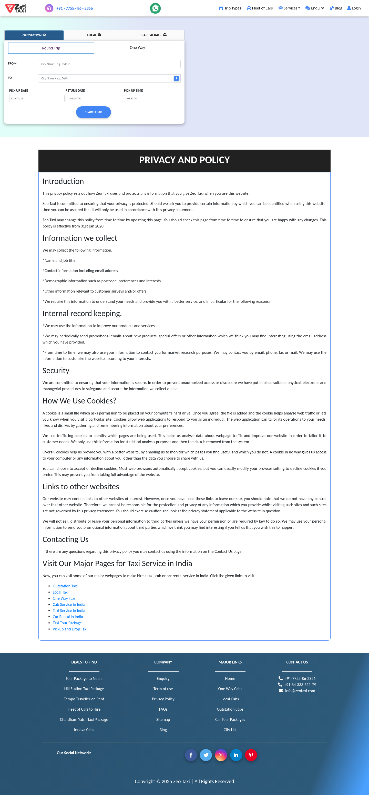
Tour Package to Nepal (84, 678)
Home (230, 678)
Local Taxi (60, 592)
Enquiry (314, 8)
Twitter (206, 755)
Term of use (163, 688)
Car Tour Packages (230, 719)
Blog (335, 8)
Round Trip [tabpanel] (51, 48)
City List (230, 729)
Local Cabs (230, 699)
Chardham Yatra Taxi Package (84, 719)
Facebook (191, 755)
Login (354, 8)
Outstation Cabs (230, 709)
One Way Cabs (230, 688)
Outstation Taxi (65, 586)
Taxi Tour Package (67, 622)
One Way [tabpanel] (137, 47)
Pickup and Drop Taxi (70, 629)
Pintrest (251, 755)
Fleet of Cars (259, 8)
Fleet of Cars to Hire (84, 709)
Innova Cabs (84, 729)
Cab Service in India (69, 604)
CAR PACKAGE (154, 35)
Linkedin (236, 755)
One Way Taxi (64, 598)
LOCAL (94, 35)
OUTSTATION (34, 35)
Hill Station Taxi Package (84, 688)
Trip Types (229, 8)
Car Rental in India (68, 616)
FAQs (163, 709)
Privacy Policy (163, 699)
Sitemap (163, 719)
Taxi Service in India (69, 610)
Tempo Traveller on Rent (84, 699)
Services (287, 8)
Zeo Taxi (181, 781)
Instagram (221, 755)
